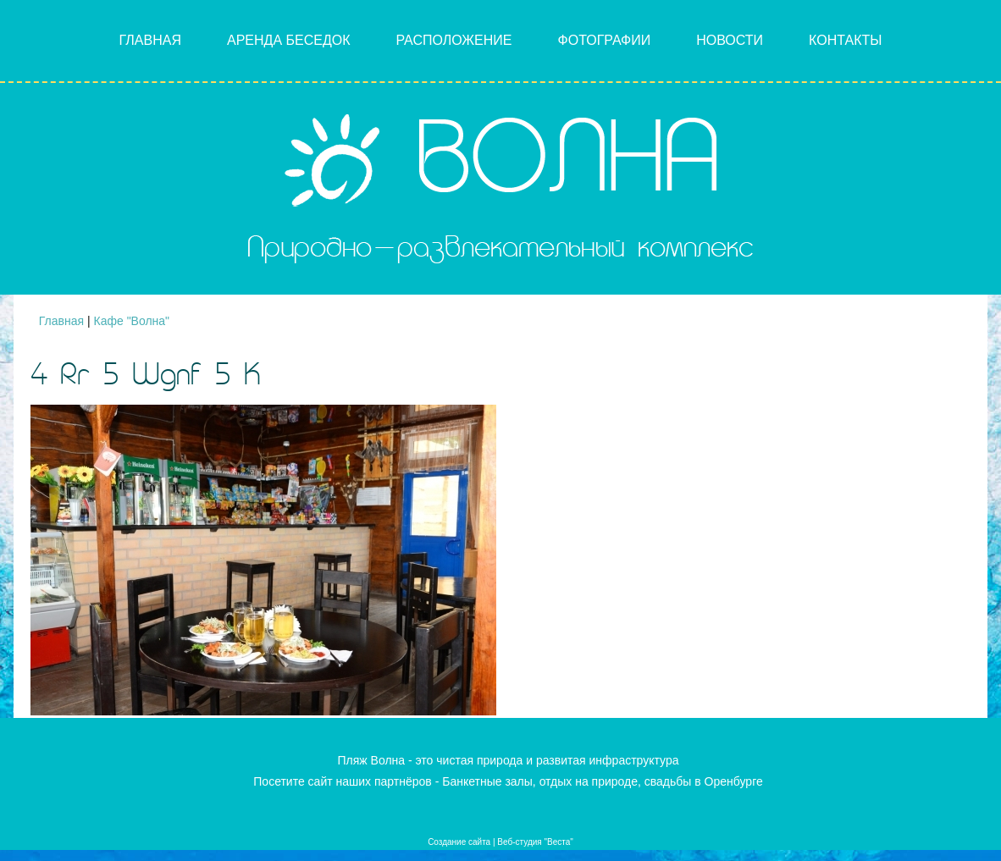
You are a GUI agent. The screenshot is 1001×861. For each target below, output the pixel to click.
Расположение (454, 40)
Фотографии (604, 40)
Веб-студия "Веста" (535, 842)
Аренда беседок (289, 40)
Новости (729, 40)
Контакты (845, 40)
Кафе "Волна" (132, 321)
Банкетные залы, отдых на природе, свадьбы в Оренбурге (602, 781)
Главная (150, 40)
